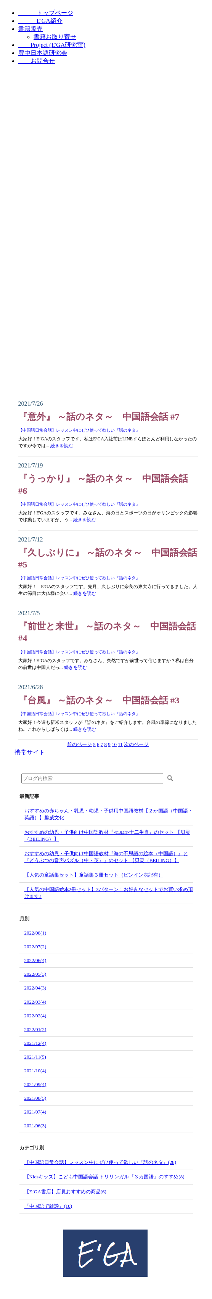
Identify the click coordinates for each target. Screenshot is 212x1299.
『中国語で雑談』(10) (48, 1206)
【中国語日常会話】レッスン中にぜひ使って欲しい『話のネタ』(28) (100, 1162)
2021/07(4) (35, 1112)
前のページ (79, 744)
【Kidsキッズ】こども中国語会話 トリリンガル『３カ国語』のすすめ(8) (104, 1177)
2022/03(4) (35, 1002)
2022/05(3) (35, 974)
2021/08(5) (35, 1098)
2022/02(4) (35, 1016)
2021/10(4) (35, 1070)
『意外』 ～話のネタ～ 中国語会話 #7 (99, 417)
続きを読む (61, 445)
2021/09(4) (35, 1084)
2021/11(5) (35, 1057)
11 (120, 744)
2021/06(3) (35, 1125)
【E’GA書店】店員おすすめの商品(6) (65, 1191)
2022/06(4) (35, 960)
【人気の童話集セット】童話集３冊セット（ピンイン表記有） (93, 875)
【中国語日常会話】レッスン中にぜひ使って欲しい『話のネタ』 (79, 430)
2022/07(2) (35, 946)
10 (114, 744)
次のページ (136, 744)
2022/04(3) (35, 988)
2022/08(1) (35, 933)
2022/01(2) (35, 1029)
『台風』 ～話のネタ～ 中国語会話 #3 (99, 700)
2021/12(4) (35, 1043)
